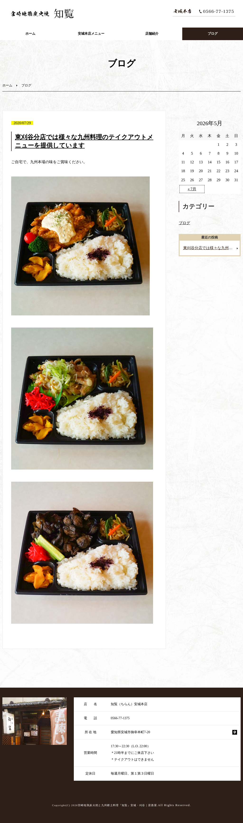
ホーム (30, 33)
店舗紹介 (152, 33)
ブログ (213, 33)
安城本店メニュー (91, 33)
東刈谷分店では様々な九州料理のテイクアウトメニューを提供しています (211, 248)
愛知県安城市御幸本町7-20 (130, 732)
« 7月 (192, 189)
